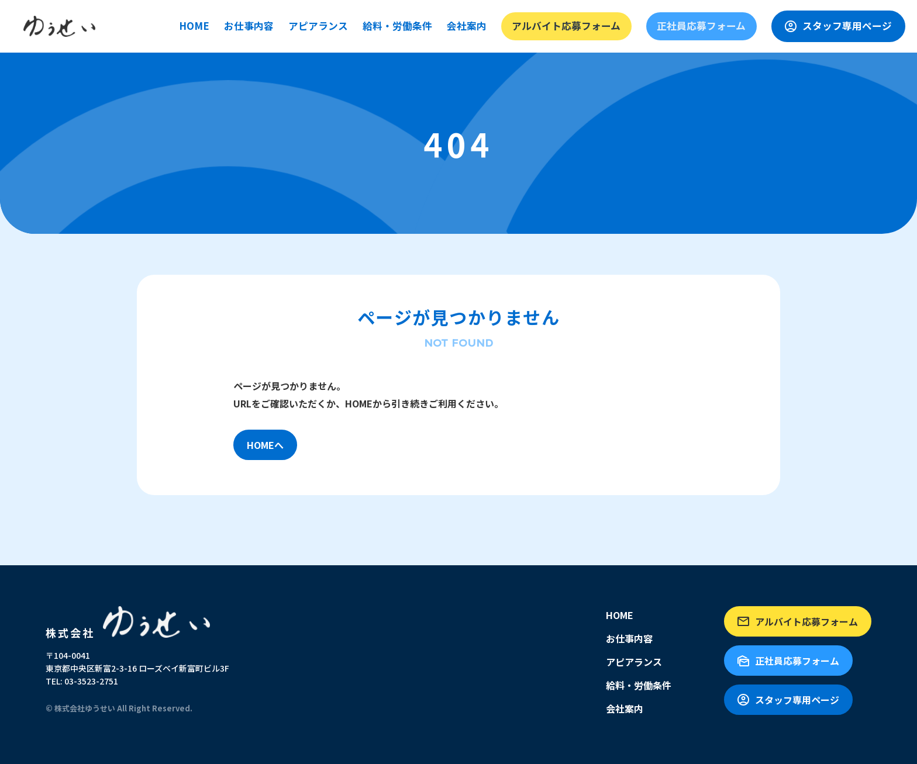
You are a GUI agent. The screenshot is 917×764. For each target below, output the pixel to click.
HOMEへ (265, 445)
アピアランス (410, 25)
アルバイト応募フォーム (625, 25)
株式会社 (130, 622)
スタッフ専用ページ (852, 26)
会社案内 (545, 25)
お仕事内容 (348, 25)
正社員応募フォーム (727, 25)
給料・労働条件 (482, 25)
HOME (298, 25)
